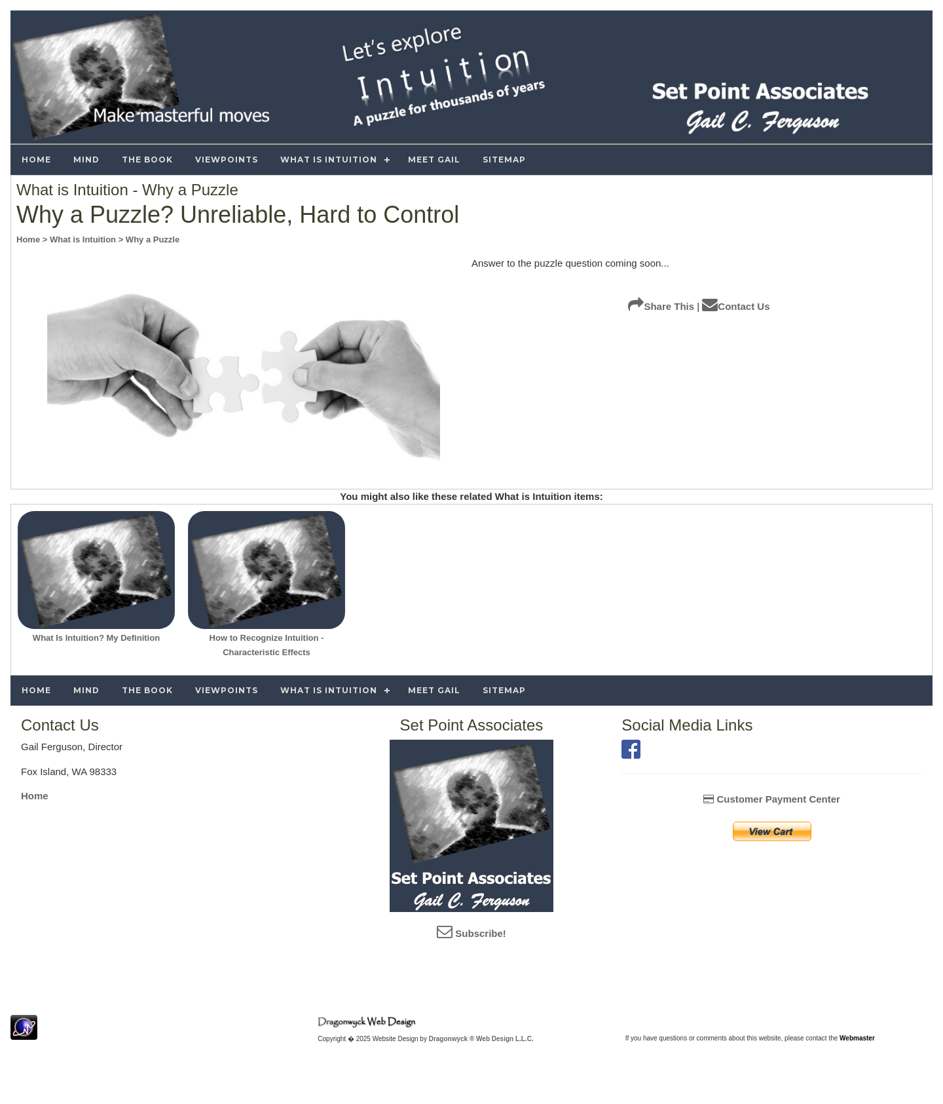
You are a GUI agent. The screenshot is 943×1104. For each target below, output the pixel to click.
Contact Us (735, 306)
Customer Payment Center (771, 799)
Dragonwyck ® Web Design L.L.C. (481, 1038)
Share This (661, 306)
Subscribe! (471, 933)
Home (34, 795)
